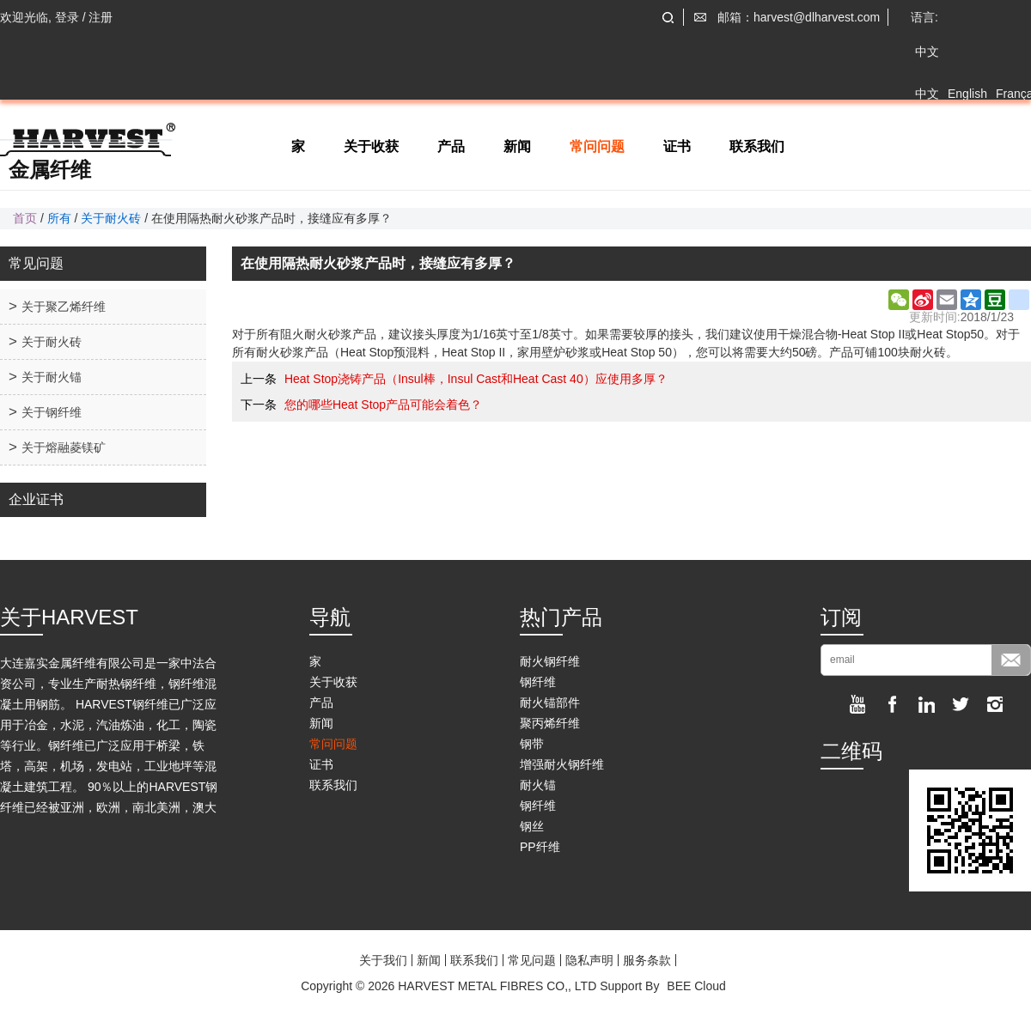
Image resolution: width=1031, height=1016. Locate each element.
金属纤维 (50, 170)
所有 (59, 218)
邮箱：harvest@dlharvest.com (798, 17)
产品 (451, 146)
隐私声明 (589, 960)
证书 (677, 146)
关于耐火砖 (111, 218)
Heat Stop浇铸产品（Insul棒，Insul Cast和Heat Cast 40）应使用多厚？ (476, 379)
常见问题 (532, 960)
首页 (25, 218)
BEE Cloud (696, 986)
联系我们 (756, 146)
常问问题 (597, 146)
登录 (67, 17)
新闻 (517, 146)
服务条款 (647, 960)
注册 (100, 17)
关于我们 (383, 960)
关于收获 (371, 146)
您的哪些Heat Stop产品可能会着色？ (383, 404)
